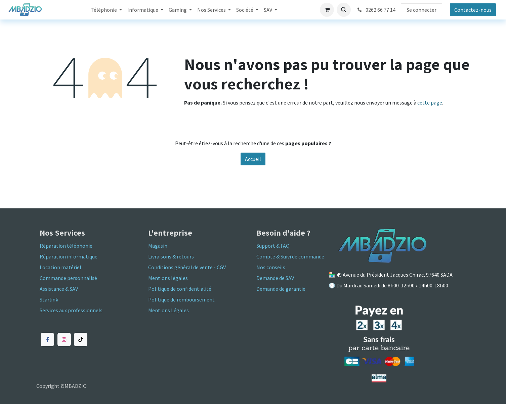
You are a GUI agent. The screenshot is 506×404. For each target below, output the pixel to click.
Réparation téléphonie (66, 245)
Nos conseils (270, 267)
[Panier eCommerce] (327, 10)
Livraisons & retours (171, 256)
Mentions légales (168, 278)
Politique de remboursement (181, 299)
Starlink (49, 299)
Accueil (253, 159)
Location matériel (61, 267)
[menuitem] (106, 9)
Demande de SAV (275, 278)
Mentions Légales (168, 310)
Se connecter (421, 9)
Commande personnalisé (68, 278)
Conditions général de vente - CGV (187, 267)
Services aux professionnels (71, 310)
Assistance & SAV (59, 288)
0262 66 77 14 (375, 9)
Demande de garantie (280, 288)
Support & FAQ (273, 245)
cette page (429, 102)
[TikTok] (80, 339)
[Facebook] (47, 339)
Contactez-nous (473, 9)
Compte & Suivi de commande (290, 256)
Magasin (157, 245)
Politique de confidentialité (179, 288)
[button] (344, 10)
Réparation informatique (68, 256)
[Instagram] (64, 339)
